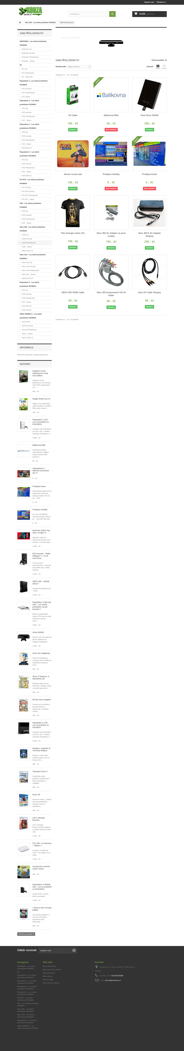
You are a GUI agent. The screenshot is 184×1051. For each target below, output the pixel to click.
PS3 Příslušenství (28, 140)
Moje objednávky (49, 973)
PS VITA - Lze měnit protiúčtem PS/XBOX (32, 181)
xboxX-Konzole (27, 326)
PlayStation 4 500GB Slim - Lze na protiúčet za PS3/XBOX (41, 893)
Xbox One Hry (26, 262)
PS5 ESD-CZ (26, 306)
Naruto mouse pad (73, 174)
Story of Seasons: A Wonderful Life (40, 684)
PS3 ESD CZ (26, 148)
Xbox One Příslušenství (30, 270)
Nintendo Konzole (28, 53)
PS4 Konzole (26, 164)
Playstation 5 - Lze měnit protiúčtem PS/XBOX (29, 284)
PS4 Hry (24, 160)
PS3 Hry (24, 132)
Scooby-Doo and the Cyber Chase (41, 874)
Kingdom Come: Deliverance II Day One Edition (40, 379)
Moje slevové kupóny (51, 989)
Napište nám (149, 2)
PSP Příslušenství (28, 219)
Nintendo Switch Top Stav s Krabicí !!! (41, 538)
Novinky (25, 370)
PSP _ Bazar (26, 223)
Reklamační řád (23, 359)
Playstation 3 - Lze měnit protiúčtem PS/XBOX (29, 126)
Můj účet (48, 968)
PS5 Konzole (26, 310)
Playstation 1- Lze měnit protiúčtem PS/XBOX (34, 83)
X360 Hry (25, 235)
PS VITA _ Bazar (27, 199)
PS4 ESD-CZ (26, 176)
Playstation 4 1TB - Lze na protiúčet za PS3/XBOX (40, 428)
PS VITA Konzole (27, 191)
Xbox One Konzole (28, 266)
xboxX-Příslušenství (29, 330)
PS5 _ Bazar (26, 302)
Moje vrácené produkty (52, 976)
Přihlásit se (161, 2)
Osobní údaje (48, 986)
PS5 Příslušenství (28, 298)
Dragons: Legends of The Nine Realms (41, 756)
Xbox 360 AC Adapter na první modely (111, 234)
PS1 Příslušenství (28, 93)
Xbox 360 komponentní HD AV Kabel (111, 294)
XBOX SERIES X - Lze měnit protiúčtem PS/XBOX (31, 316)
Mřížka (158, 67)
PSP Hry (24, 211)
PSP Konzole (26, 215)
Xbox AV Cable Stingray (149, 292)
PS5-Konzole (26, 294)
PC (21, 65)
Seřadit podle (61, 66)
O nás (19, 362)
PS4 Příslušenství (28, 168)
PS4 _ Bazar (26, 172)
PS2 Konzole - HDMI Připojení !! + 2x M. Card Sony (41, 562)
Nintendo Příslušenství (29, 57)
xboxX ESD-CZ (27, 338)
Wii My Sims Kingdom (41, 706)
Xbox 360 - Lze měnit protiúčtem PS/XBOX (32, 229)
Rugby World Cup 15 (41, 405)
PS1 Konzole (26, 89)
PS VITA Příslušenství (29, 195)
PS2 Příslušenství (28, 116)
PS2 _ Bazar (26, 120)
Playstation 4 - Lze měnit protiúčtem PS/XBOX (29, 154)
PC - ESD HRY (27, 77)
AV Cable (72, 115)
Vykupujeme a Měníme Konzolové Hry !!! (40, 477)
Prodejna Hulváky (40, 516)
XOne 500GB (38, 639)
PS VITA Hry (26, 187)
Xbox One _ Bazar (28, 274)
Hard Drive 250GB (149, 115)
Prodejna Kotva (39, 493)
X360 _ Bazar (26, 247)
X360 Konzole (26, 239)
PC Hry (24, 69)
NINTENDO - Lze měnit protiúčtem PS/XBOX (33, 43)
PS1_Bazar (25, 97)
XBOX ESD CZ (27, 251)
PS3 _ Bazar (26, 144)
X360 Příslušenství (28, 243)
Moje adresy (47, 983)
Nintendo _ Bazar (28, 61)
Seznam (164, 67)
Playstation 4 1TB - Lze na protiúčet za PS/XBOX (40, 731)
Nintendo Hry (26, 49)
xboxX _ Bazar (27, 334)
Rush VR (36, 801)
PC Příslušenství (27, 73)
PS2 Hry (24, 108)
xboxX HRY (25, 322)
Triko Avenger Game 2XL (73, 233)
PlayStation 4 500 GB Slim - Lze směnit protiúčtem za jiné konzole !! (41, 612)
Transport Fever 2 (40, 778)
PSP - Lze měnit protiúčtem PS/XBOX (30, 205)
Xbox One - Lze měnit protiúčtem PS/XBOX (33, 256)
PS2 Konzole (26, 112)
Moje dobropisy (49, 979)
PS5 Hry (24, 290)
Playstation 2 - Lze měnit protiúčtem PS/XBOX (29, 102)
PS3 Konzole (26, 136)
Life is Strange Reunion (38, 825)
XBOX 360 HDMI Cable (72, 292)
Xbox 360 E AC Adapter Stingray (149, 234)
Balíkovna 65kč (38, 452)
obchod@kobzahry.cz (113, 987)
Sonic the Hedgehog (41, 660)
